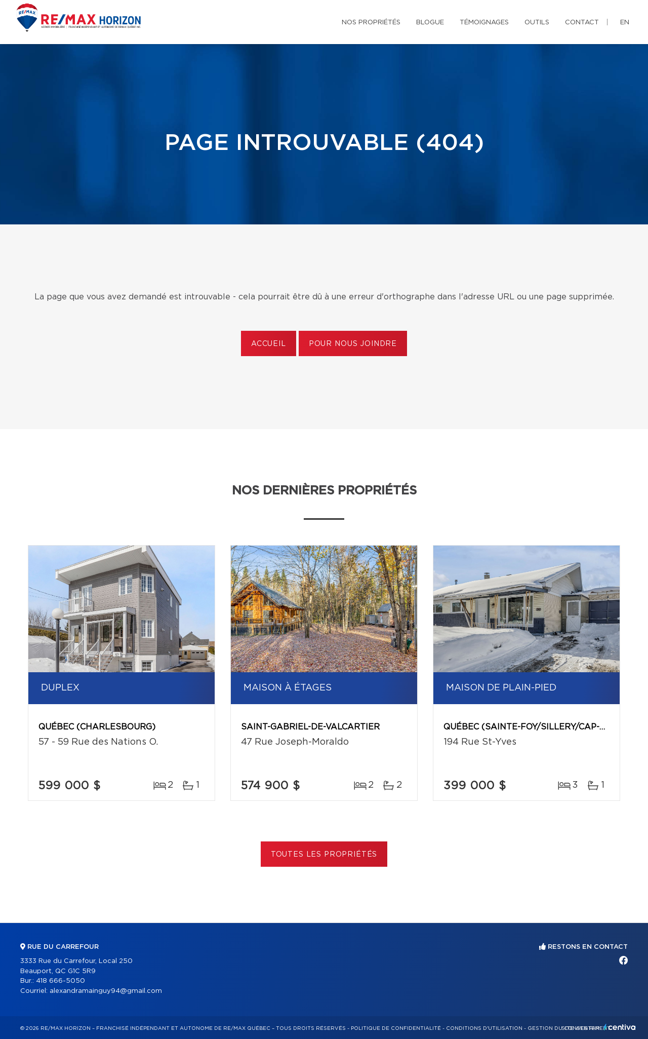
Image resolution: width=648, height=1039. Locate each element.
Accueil (268, 344)
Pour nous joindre (353, 344)
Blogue (430, 22)
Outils (536, 22)
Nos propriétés (371, 22)
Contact (582, 22)
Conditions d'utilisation (484, 1028)
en (624, 22)
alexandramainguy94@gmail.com (106, 991)
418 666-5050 (60, 981)
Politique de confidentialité (396, 1028)
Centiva (619, 1027)
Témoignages (484, 22)
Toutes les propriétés (324, 854)
